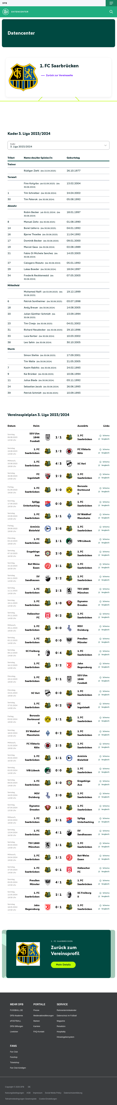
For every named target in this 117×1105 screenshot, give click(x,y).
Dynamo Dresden (82, 603)
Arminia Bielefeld (34, 529)
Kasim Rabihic (32, 367)
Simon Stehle (31, 355)
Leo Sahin (29, 342)
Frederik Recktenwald (36, 275)
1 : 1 (58, 437)
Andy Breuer (31, 307)
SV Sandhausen (32, 578)
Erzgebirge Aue (33, 553)
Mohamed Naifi (32, 291)
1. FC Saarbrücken (84, 437)
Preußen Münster (82, 640)
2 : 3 (58, 590)
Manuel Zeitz (31, 222)
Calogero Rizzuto (34, 263)
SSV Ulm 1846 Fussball (34, 437)
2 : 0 (58, 490)
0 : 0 (58, 503)
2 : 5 (58, 745)
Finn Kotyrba (31, 183)
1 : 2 (58, 451)
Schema (104, 436)
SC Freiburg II (33, 653)
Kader (12, 144)
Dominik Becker (33, 240)
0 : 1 (58, 870)
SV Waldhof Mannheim (84, 516)
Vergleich (103, 439)
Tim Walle (29, 361)
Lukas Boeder (31, 269)
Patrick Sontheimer (34, 301)
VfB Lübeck (84, 541)
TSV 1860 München (83, 591)
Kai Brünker (30, 374)
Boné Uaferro (31, 228)
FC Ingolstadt (33, 476)
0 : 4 (58, 653)
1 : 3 (58, 807)
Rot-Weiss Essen (34, 566)
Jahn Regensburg (84, 665)
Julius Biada (30, 380)
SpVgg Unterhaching (31, 504)
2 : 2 (58, 476)
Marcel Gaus (31, 247)
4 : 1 (58, 832)
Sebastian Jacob (33, 386)
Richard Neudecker (35, 330)
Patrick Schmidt (32, 393)
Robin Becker (31, 212)
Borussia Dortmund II (83, 490)
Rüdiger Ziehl (31, 170)
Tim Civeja (30, 323)
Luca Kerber (31, 336)
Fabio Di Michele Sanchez (38, 253)
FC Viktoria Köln (84, 451)
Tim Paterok (31, 199)
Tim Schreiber (32, 193)
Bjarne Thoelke (32, 234)
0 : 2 (58, 615)
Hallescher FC (33, 616)
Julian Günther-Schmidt (37, 314)
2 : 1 (58, 566)
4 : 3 (58, 463)
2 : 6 (58, 528)
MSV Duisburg (82, 628)
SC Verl (81, 463)
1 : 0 (58, 603)
